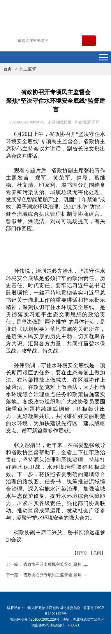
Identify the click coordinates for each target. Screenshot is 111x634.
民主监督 (28, 69)
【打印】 (81, 553)
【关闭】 (97, 553)
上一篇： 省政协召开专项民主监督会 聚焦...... (47, 564)
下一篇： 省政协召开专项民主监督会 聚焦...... (47, 574)
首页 (7, 69)
